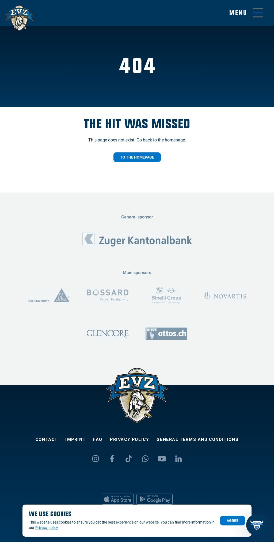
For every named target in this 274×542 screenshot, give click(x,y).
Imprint (75, 439)
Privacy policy (129, 439)
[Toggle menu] (246, 13)
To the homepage (137, 157)
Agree (232, 520)
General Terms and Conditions (197, 439)
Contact (47, 439)
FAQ (97, 439)
